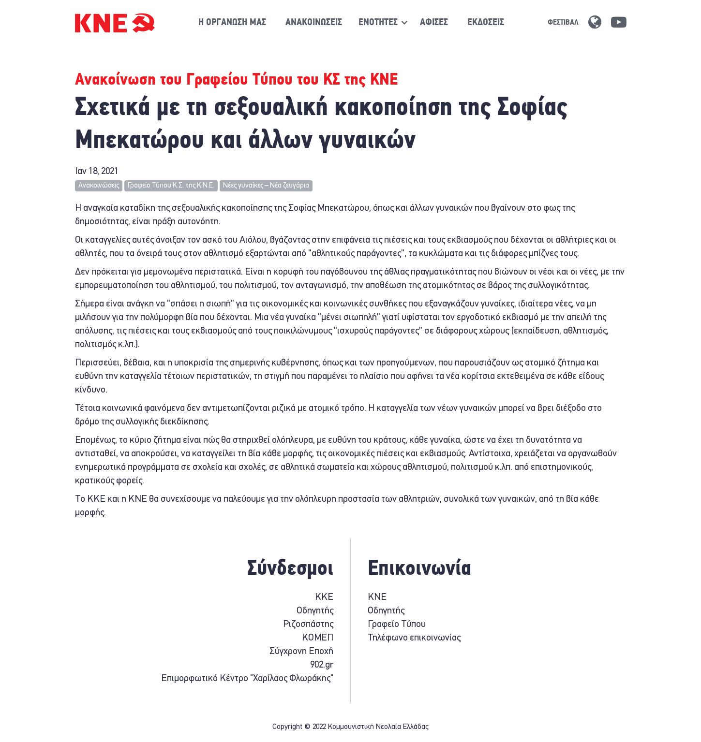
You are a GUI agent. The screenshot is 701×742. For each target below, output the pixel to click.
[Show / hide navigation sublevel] (378, 22)
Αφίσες (434, 23)
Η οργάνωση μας (232, 23)
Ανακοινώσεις (313, 23)
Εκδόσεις (485, 23)
